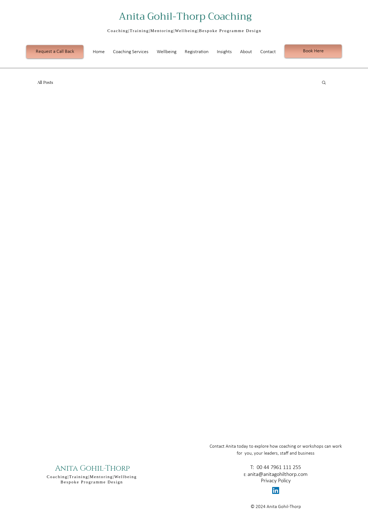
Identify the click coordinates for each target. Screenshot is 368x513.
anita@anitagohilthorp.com (278, 474)
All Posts (45, 82)
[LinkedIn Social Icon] (275, 490)
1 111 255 (290, 467)
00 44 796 (267, 467)
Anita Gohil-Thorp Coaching (188, 16)
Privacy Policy (276, 481)
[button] (131, 52)
